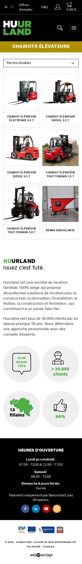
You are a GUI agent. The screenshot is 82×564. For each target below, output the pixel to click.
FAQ (44, 7)
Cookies (48, 547)
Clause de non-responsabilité (55, 542)
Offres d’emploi (25, 7)
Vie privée (34, 547)
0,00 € (71, 6)
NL (6, 7)
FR (12, 7)
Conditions (24, 542)
